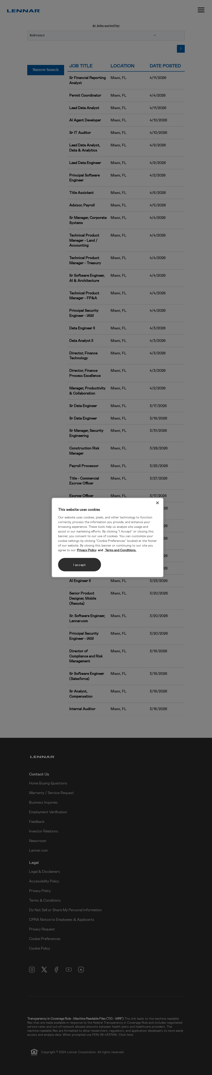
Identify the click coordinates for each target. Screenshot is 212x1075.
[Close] (157, 503)
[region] (107, 537)
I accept (79, 565)
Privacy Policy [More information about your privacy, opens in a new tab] (87, 550)
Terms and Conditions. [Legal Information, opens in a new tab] (120, 550)
